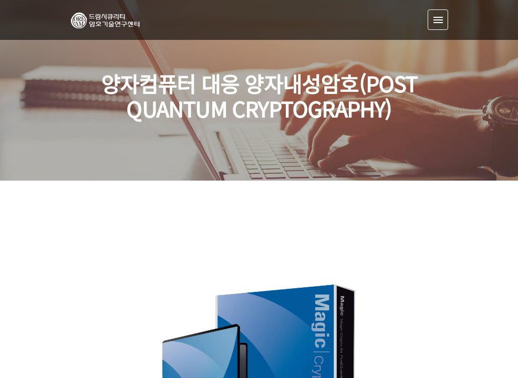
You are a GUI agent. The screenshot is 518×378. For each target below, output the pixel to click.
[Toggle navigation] (438, 19)
